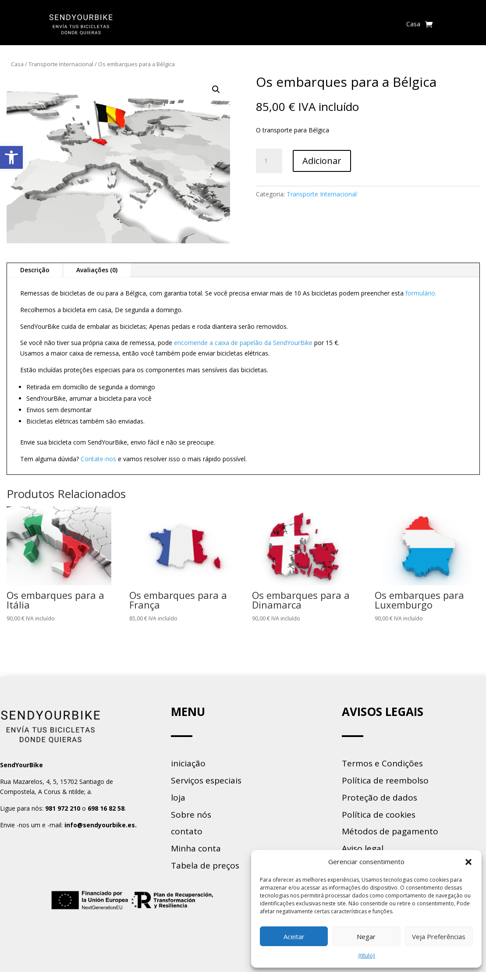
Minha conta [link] (196, 848)
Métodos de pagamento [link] (390, 831)
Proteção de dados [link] (379, 797)
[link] (11, 157)
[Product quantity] (269, 161)
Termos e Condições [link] (382, 763)
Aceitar (294, 936)
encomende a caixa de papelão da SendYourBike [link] (243, 342)
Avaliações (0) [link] (96, 270)
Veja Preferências (438, 936)
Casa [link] (413, 24)
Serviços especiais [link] (206, 780)
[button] (468, 862)
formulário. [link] (420, 293)
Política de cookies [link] (378, 814)
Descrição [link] (35, 270)
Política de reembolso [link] (385, 780)
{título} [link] (366, 955)
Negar (366, 936)
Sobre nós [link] (191, 814)
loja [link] (178, 797)
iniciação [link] (188, 763)
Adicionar (321, 161)
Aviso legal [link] (362, 848)
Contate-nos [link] (98, 459)
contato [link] (186, 831)
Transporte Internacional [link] (60, 64)
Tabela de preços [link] (205, 865)
